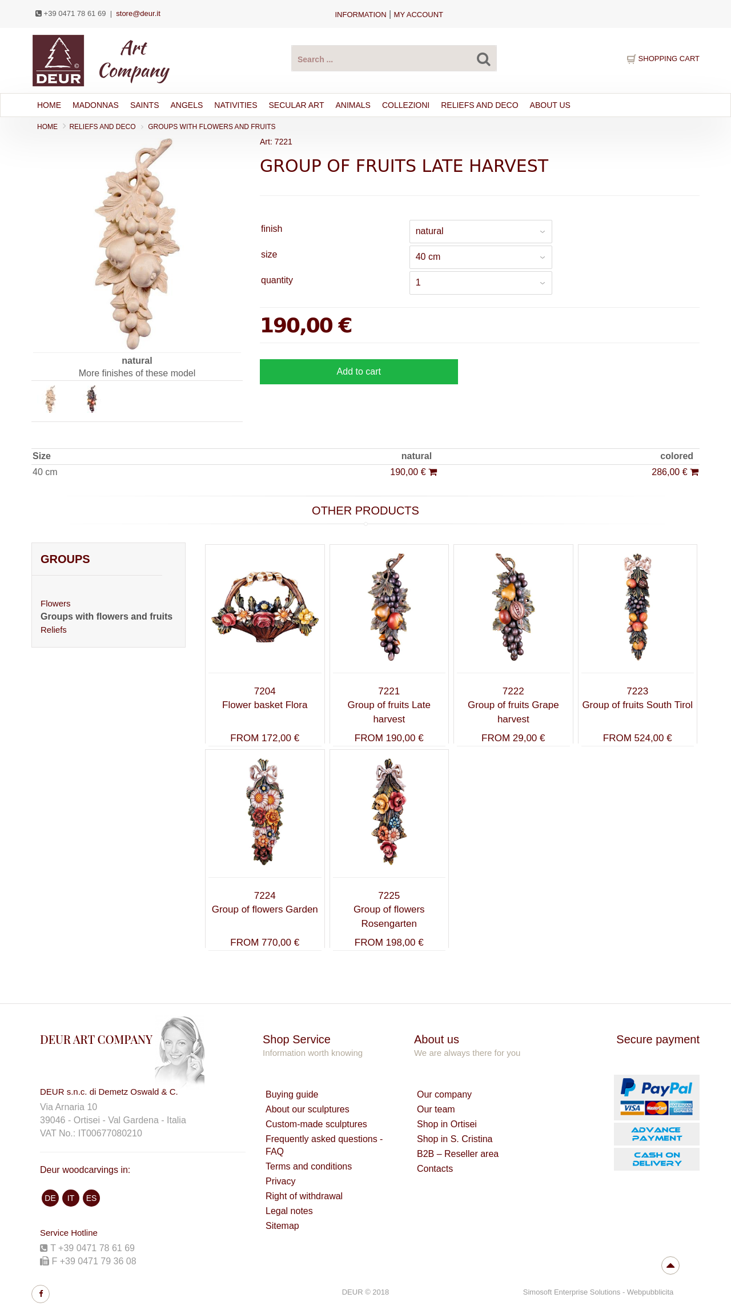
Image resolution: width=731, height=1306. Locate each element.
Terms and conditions (309, 1166)
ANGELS (186, 105)
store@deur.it (138, 13)
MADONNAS (96, 105)
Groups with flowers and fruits (211, 127)
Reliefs (54, 629)
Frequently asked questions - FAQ (324, 1145)
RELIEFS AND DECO (479, 105)
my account (418, 14)
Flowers (56, 603)
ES (91, 1198)
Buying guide (292, 1094)
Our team (436, 1109)
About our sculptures (308, 1109)
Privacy (280, 1181)
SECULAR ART (296, 105)
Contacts (435, 1169)
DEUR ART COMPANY (96, 1039)
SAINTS (144, 105)
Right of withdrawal (304, 1196)
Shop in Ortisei (447, 1124)
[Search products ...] (394, 58)
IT (70, 1198)
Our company (444, 1094)
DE (50, 1198)
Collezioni (405, 105)
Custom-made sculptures (316, 1124)
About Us (550, 105)
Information (360, 14)
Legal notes (289, 1211)
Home (49, 105)
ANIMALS (353, 105)
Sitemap (282, 1226)
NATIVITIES (235, 105)
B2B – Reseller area (458, 1154)
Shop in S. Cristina (455, 1139)
